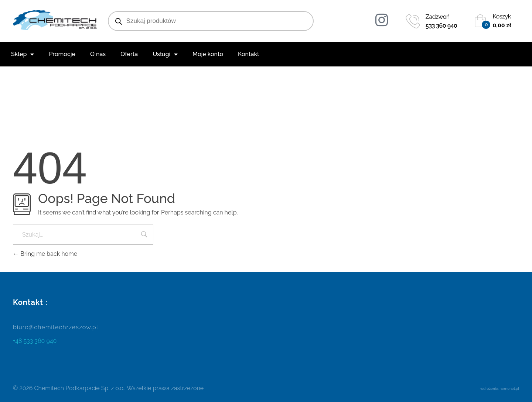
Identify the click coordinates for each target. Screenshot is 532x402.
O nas (98, 54)
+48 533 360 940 (35, 340)
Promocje (62, 54)
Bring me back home (45, 253)
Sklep (22, 54)
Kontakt (248, 54)
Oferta (129, 54)
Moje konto (207, 54)
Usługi (165, 54)
